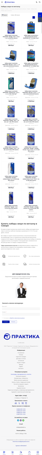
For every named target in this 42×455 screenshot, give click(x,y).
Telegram (18, 420)
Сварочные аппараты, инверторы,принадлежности (21, 390)
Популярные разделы (21, 372)
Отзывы (21, 354)
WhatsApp (23, 420)
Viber (21, 420)
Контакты (21, 368)
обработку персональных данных (17, 318)
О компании (21, 352)
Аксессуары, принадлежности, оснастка (21, 374)
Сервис (21, 366)
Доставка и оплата (21, 358)
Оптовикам (21, 360)
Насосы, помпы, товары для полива (21, 382)
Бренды (21, 364)
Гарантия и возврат (21, 356)
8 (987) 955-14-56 (21, 414)
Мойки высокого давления (21, 380)
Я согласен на (14, 318)
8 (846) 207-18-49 (21, 410)
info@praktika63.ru (21, 427)
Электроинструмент (21, 376)
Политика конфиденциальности (21, 441)
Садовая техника (21, 388)
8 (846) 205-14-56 (21, 409)
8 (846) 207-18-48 (21, 412)
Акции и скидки (21, 362)
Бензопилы (21, 386)
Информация (21, 350)
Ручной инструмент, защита (21, 384)
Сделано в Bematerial (21, 445)
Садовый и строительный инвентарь (21, 392)
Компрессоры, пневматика (21, 378)
